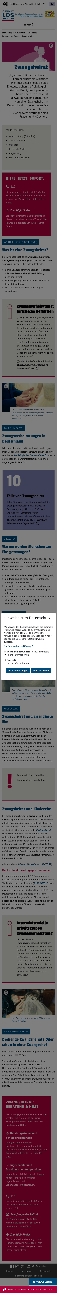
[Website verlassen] (28, 1289)
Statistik (10, 660)
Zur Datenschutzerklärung (18, 646)
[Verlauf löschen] (43, 1282)
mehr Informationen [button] (18, 654)
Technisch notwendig (26, 651)
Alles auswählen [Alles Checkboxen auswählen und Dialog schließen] (41, 670)
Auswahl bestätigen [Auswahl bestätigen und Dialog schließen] (18, 670)
